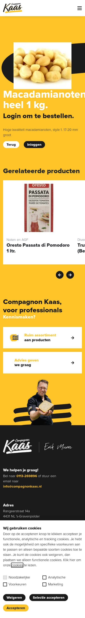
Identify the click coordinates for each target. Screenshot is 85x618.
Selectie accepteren (49, 597)
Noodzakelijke (16, 577)
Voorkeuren (14, 584)
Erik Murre (58, 446)
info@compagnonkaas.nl (22, 486)
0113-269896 (26, 476)
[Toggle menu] (79, 8)
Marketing (52, 584)
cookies (17, 565)
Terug (11, 144)
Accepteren (16, 608)
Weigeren (14, 597)
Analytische (53, 577)
